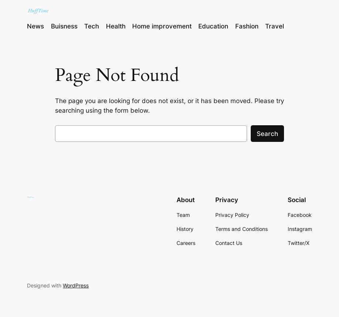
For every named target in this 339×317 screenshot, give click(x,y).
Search (267, 133)
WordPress (76, 285)
